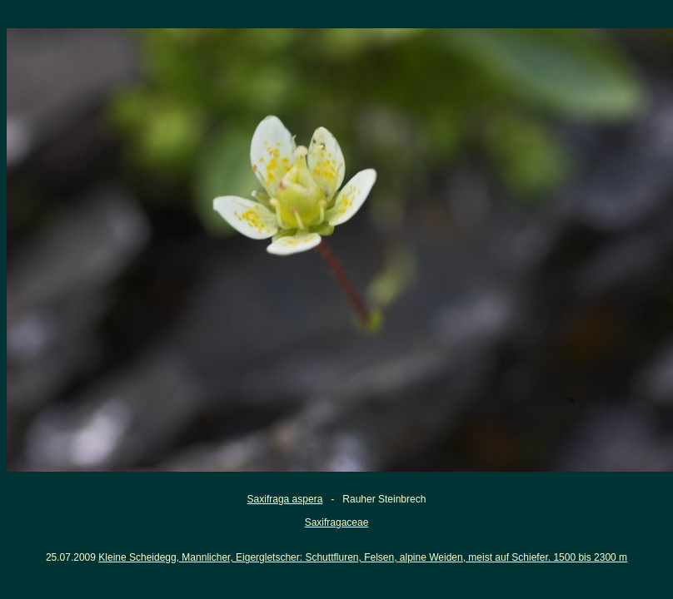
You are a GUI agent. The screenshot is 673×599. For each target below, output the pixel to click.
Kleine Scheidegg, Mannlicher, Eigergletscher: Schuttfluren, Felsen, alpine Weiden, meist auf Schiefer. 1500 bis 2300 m (362, 557)
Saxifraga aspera (285, 499)
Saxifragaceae (337, 522)
